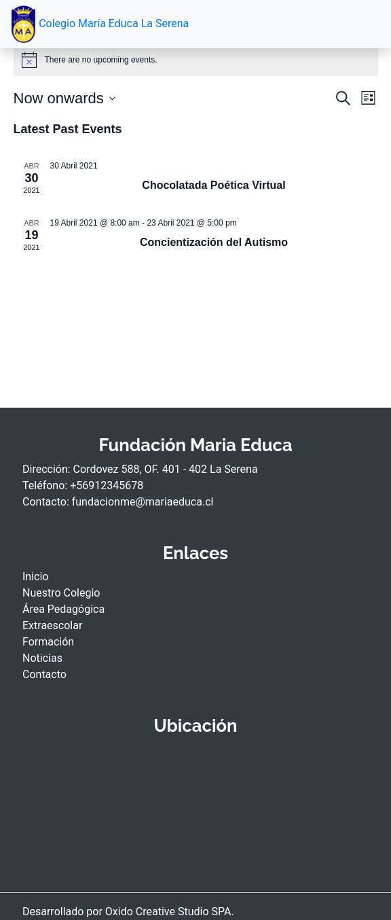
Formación (48, 641)
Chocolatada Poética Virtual (213, 185)
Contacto (44, 674)
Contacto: (47, 501)
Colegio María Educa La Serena (100, 24)
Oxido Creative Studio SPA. (169, 911)
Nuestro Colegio (61, 592)
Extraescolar (52, 625)
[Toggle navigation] (361, 24)
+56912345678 (106, 485)
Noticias (42, 658)
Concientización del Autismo (214, 242)
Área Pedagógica (63, 609)
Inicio (35, 576)
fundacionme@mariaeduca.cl (143, 501)
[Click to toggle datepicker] (64, 98)
